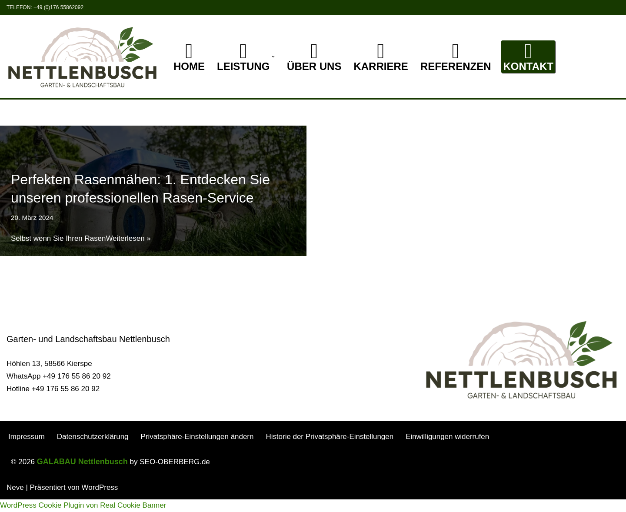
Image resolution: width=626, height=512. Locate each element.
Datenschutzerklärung (93, 449)
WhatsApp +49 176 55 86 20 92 (59, 389)
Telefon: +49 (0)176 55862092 (45, 7)
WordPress (100, 500)
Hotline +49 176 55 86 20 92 (53, 401)
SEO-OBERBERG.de (175, 474)
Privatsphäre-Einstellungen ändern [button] (197, 449)
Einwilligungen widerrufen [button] (449, 449)
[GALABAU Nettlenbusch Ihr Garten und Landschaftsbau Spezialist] (83, 56)
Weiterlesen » (128, 238)
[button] (273, 56)
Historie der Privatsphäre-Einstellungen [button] (330, 449)
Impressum (26, 449)
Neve (15, 500)
